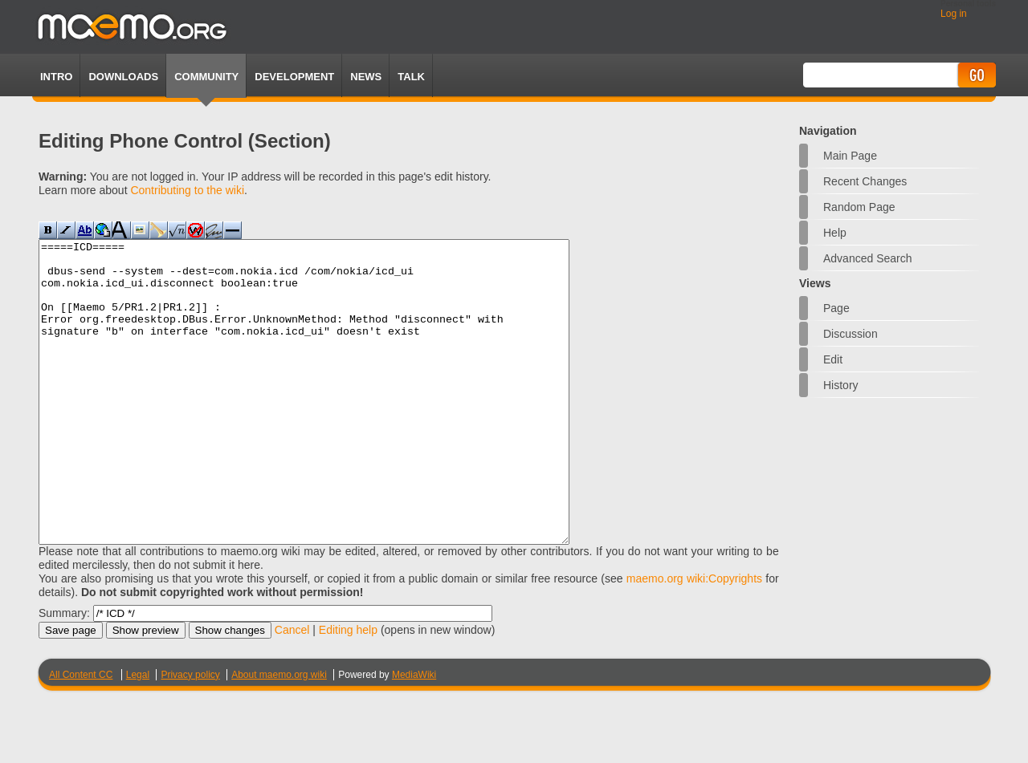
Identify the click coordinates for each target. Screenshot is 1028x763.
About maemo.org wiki (279, 735)
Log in (953, 13)
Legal (137, 735)
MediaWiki (414, 735)
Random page (859, 207)
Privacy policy (190, 735)
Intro (56, 77)
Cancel (292, 690)
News (365, 77)
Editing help (348, 690)
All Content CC (80, 735)
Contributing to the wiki (187, 190)
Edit (832, 359)
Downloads (123, 77)
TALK (411, 77)
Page (836, 308)
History (841, 385)
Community (206, 77)
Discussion (850, 333)
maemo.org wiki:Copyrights (694, 638)
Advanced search (867, 258)
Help (834, 232)
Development (294, 77)
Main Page (850, 155)
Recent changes (865, 181)
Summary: (64, 673)
